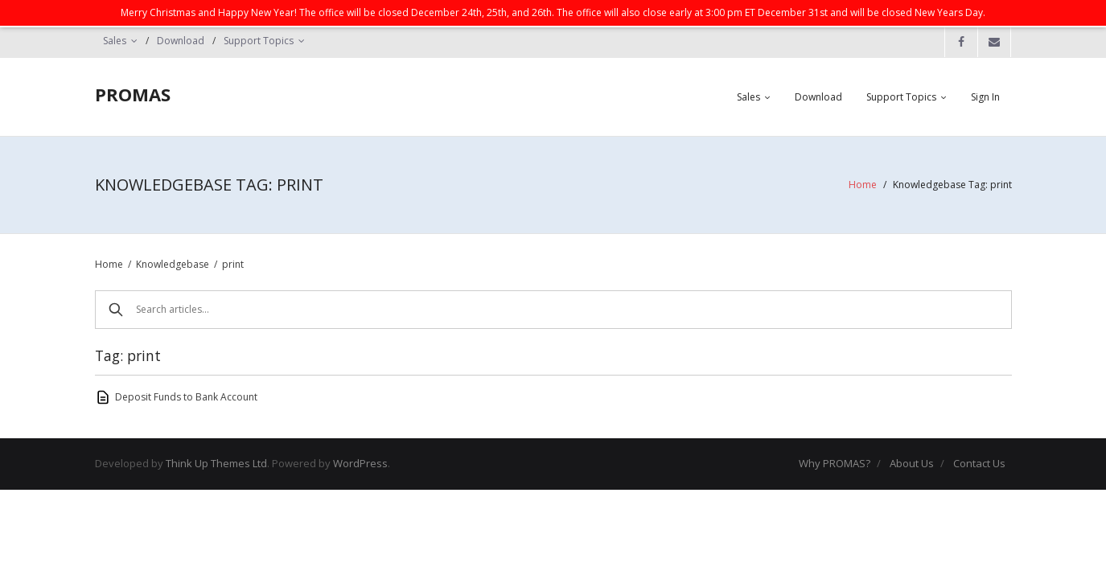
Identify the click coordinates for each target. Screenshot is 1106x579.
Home (863, 184)
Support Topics (259, 40)
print (233, 264)
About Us (912, 463)
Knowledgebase (172, 264)
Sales (114, 40)
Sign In (985, 97)
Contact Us (979, 463)
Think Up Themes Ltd (216, 463)
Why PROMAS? (834, 463)
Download (180, 40)
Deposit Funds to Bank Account (186, 397)
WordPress (360, 463)
